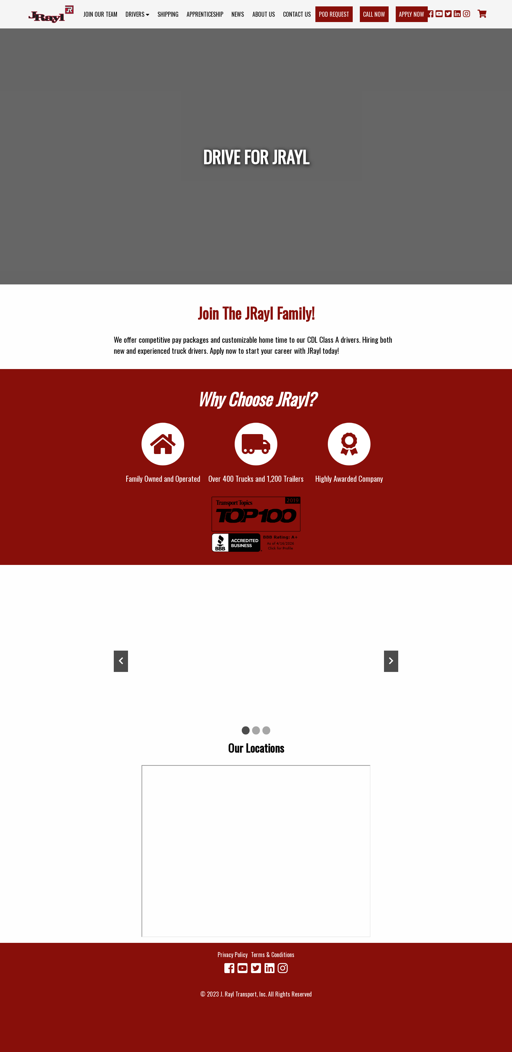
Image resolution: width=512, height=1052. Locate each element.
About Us (263, 14)
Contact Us (297, 14)
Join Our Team (100, 14)
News (237, 14)
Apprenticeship (205, 14)
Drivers (137, 14)
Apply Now (411, 14)
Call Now (374, 14)
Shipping (168, 14)
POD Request (334, 14)
